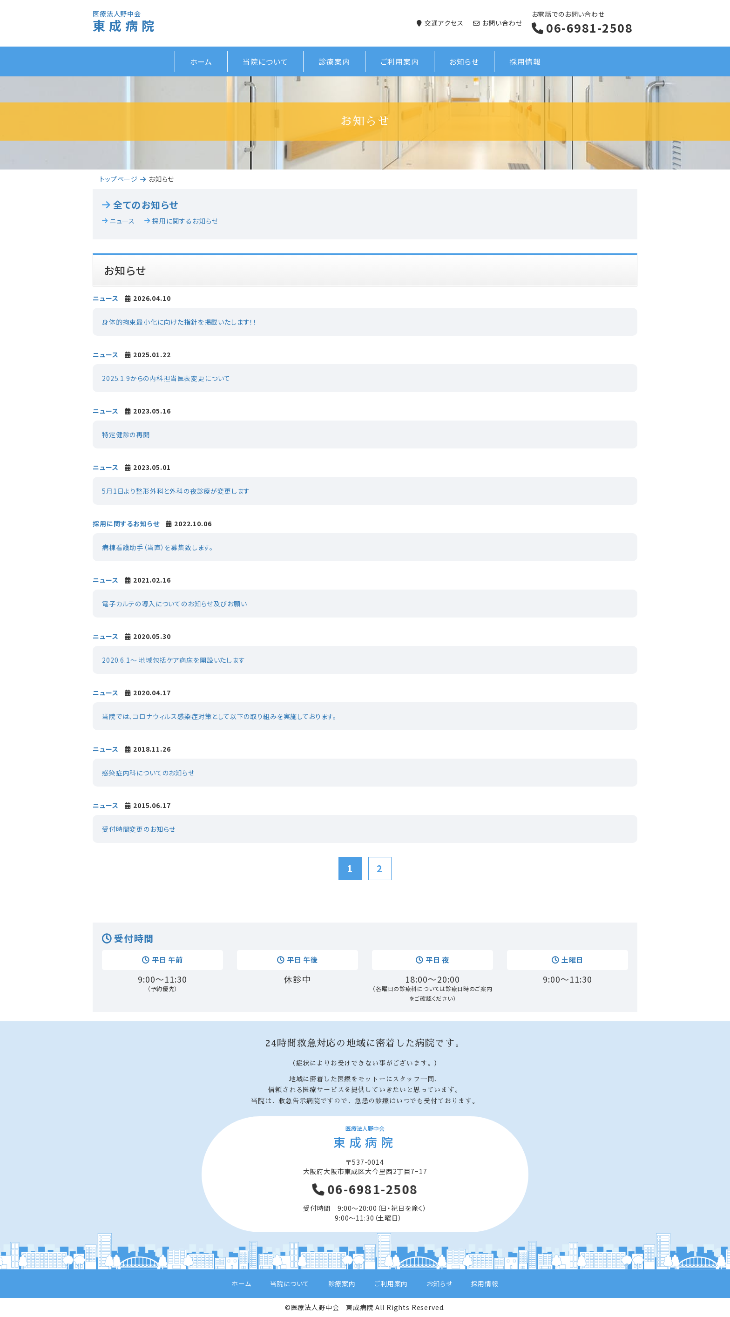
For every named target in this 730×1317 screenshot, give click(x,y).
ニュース (122, 221)
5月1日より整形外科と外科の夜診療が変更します (176, 491)
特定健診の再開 (126, 434)
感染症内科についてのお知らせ (148, 772)
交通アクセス (444, 22)
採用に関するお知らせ (185, 221)
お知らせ (464, 61)
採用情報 (525, 61)
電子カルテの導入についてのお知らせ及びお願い (174, 603)
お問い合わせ (502, 22)
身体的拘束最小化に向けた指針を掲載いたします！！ (179, 321)
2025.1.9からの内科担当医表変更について (166, 378)
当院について (265, 61)
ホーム (201, 61)
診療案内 (334, 61)
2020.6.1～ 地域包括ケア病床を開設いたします (173, 660)
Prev (12, 122)
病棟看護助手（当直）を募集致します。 (157, 547)
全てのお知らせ (145, 204)
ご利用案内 (399, 61)
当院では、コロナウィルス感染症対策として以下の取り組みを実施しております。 (219, 716)
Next (717, 122)
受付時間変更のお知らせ (139, 829)
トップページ (119, 178)
